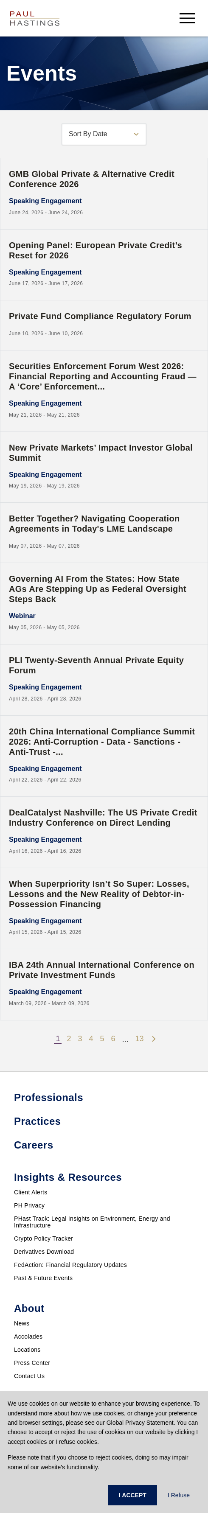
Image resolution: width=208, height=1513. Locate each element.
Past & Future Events (43, 1278)
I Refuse (179, 1495)
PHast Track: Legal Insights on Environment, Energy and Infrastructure (92, 1222)
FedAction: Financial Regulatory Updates (70, 1264)
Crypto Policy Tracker (43, 1238)
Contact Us (29, 1376)
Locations (27, 1349)
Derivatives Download (44, 1251)
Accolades (28, 1336)
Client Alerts (31, 1192)
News (21, 1323)
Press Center (32, 1362)
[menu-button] (187, 18)
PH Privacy (29, 1205)
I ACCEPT (132, 1495)
